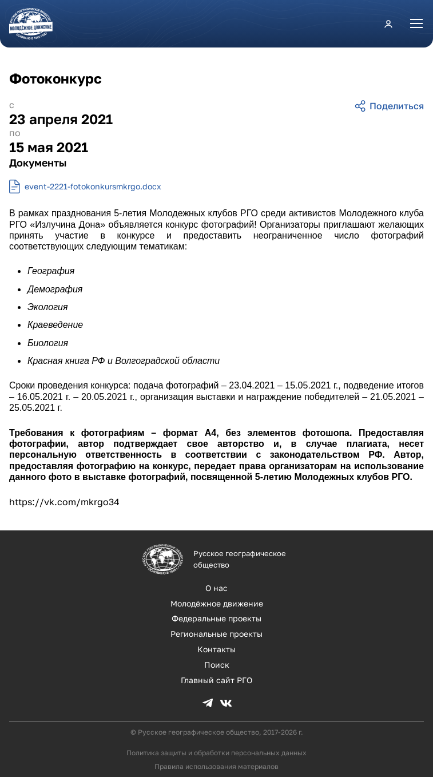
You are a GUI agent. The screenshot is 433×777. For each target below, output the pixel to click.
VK (226, 703)
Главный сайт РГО (216, 680)
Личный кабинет (388, 23)
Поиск (216, 664)
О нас (216, 588)
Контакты (216, 649)
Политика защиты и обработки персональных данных (216, 752)
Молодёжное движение (216, 603)
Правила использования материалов (216, 766)
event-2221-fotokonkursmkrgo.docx (93, 186)
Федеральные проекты (216, 618)
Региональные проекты (216, 634)
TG (207, 703)
